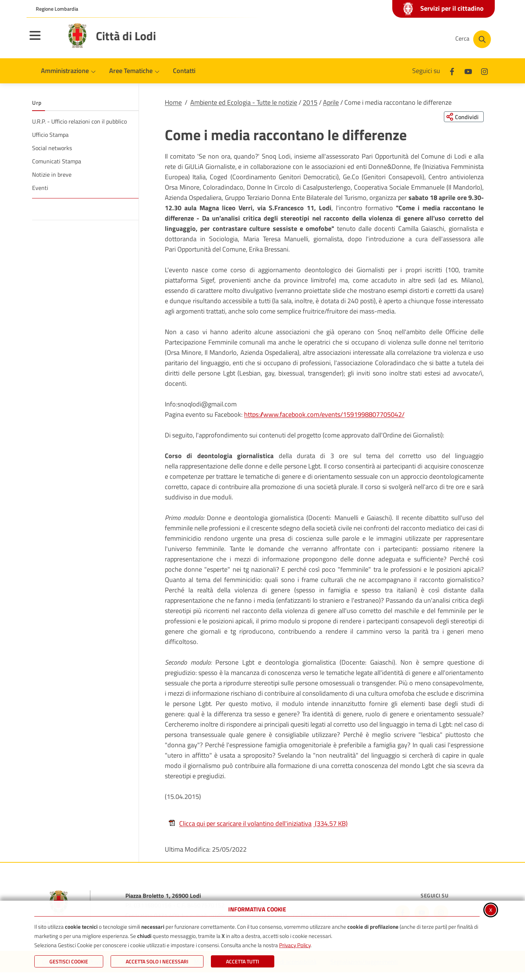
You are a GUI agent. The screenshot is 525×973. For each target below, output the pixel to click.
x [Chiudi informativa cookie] (490, 909)
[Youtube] (468, 71)
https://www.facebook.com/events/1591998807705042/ (324, 415)
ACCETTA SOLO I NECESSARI (157, 961)
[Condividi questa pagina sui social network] (463, 116)
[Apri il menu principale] (44, 40)
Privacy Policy (294, 945)
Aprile (331, 102)
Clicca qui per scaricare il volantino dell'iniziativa (258, 823)
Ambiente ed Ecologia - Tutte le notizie (243, 102)
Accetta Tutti (242, 961)
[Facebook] (452, 71)
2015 (310, 102)
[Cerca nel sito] (473, 39)
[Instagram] (484, 71)
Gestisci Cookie (68, 961)
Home (173, 102)
